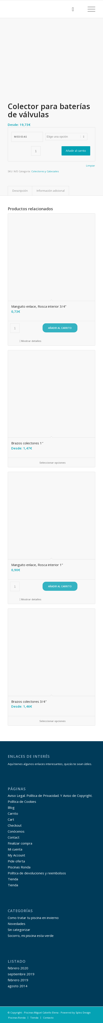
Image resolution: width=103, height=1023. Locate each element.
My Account (16, 855)
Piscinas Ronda (19, 867)
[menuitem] (70, 9)
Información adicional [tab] (51, 191)
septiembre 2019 (21, 974)
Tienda (13, 879)
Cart (11, 819)
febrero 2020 (18, 968)
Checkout (15, 825)
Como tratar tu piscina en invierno (33, 917)
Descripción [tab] (20, 191)
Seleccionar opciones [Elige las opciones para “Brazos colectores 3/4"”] (51, 721)
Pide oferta (16, 861)
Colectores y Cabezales (45, 171)
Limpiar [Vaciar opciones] (90, 165)
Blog (11, 807)
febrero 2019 (18, 980)
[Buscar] (70, 9)
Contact (13, 837)
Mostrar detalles (30, 341)
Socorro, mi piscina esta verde (31, 935)
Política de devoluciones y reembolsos (37, 873)
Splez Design (83, 1012)
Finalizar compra (20, 843)
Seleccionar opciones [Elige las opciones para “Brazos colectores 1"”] (51, 462)
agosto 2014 (17, 986)
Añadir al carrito (76, 151)
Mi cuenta (15, 849)
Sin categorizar (19, 929)
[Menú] (89, 9)
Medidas (20, 136)
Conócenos (16, 831)
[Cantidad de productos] (36, 151)
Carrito (13, 813)
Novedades (16, 923)
